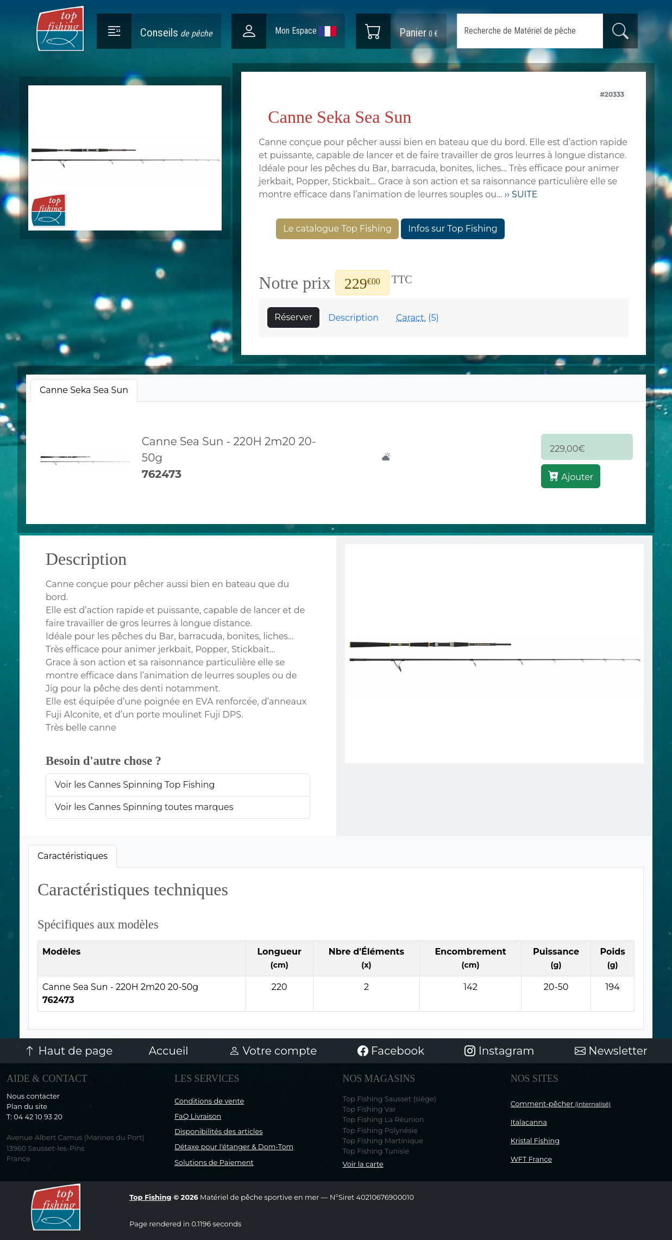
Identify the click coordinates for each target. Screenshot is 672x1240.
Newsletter (611, 1050)
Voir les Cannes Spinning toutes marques (144, 807)
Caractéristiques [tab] (72, 856)
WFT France (531, 1159)
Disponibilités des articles (218, 1131)
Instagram (499, 1050)
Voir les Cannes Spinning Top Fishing (135, 785)
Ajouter (570, 476)
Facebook (390, 1050)
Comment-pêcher (561, 1104)
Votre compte (273, 1050)
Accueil (169, 1050)
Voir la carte (363, 1164)
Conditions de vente (209, 1101)
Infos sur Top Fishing (453, 228)
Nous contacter (33, 1096)
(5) (417, 318)
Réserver (293, 317)
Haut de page (68, 1050)
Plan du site (27, 1106)
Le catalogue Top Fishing (337, 228)
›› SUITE (519, 194)
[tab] (83, 390)
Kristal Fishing (535, 1141)
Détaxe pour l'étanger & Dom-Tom (233, 1147)
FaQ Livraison (197, 1116)
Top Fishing (150, 1197)
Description (353, 318)
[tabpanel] (336, 461)
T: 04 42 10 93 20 (34, 1117)
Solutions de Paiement (213, 1162)
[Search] (530, 31)
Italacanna (529, 1122)
